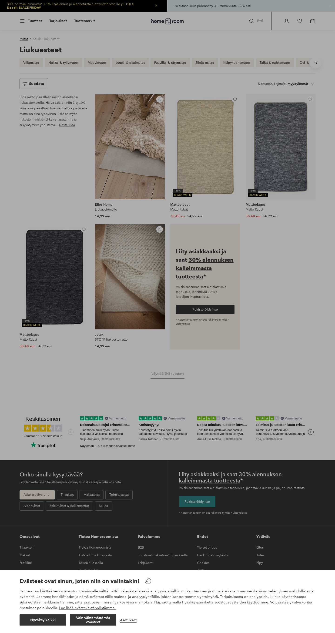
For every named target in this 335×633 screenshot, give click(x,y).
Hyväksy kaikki (43, 620)
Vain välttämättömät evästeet (93, 620)
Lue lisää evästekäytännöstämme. (87, 608)
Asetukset (128, 620)
